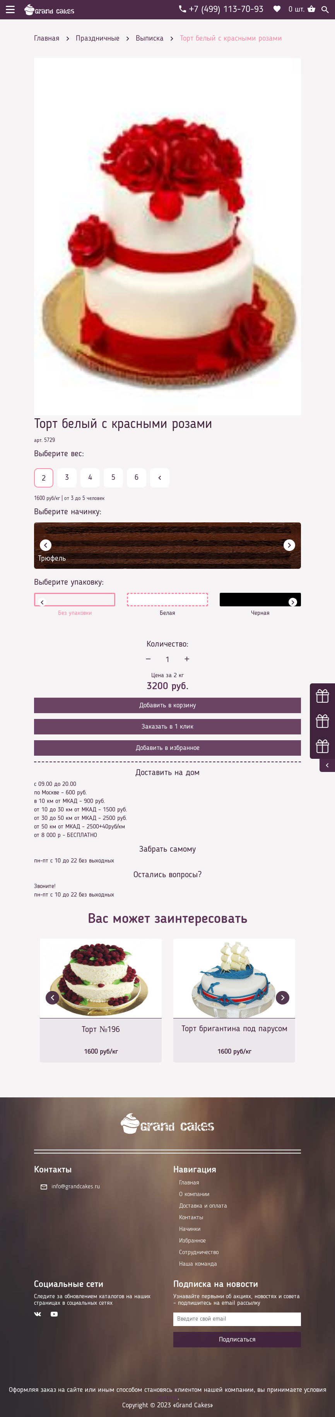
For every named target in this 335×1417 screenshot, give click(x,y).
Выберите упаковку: (69, 582)
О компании (194, 1194)
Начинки (189, 1229)
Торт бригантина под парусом (234, 1029)
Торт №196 (101, 1029)
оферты (167, 1397)
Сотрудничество (199, 1252)
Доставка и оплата (203, 1206)
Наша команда (198, 1264)
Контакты (191, 1218)
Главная (189, 1183)
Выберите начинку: (67, 512)
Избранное (192, 1241)
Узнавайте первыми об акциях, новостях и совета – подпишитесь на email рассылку (236, 1300)
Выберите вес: (59, 454)
